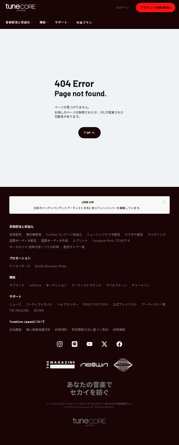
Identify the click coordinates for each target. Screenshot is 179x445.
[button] (123, 7)
